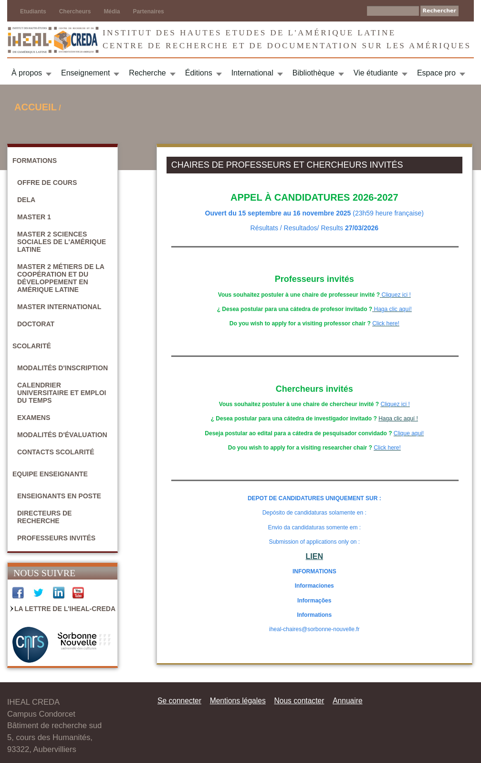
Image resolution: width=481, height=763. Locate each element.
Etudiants (33, 11)
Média (112, 11)
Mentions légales (238, 701)
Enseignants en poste (59, 496)
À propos (26, 73)
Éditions (198, 73)
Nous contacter (299, 701)
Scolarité (31, 346)
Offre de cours (47, 182)
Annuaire (347, 701)
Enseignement (85, 73)
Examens (33, 417)
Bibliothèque (314, 73)
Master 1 (34, 217)
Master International (59, 307)
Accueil (35, 107)
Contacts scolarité (55, 452)
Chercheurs (75, 11)
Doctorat (35, 324)
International (252, 73)
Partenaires (148, 11)
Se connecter (179, 701)
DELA (26, 200)
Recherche (147, 73)
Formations (34, 160)
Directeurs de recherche (44, 517)
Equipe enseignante (50, 474)
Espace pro (436, 73)
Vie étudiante (376, 73)
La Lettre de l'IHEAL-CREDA (64, 609)
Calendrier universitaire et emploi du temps (61, 392)
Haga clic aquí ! (398, 418)
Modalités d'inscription (62, 368)
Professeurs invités (56, 538)
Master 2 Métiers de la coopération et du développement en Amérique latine (60, 278)
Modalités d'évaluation (62, 435)
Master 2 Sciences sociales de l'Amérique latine (61, 241)
